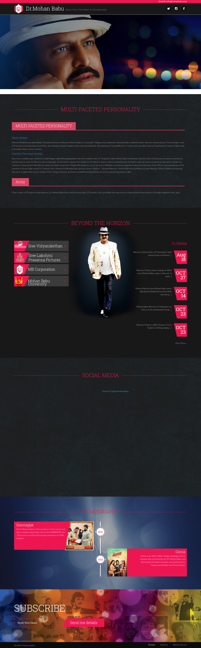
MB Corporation (34, 269)
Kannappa (25, 525)
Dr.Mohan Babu (66, 9)
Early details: (20, 138)
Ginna (180, 551)
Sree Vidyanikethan (38, 246)
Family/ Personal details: (27, 154)
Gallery (164, 644)
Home (151, 644)
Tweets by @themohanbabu (115, 391)
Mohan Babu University (32, 281)
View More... (181, 343)
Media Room (180, 644)
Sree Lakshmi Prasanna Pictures (37, 257)
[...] (170, 255)
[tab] (41, 246)
